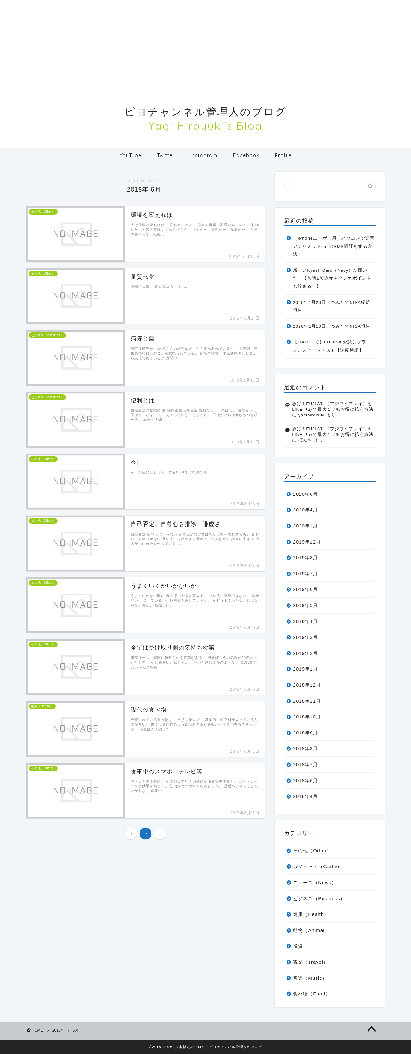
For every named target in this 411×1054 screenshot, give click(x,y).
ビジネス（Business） (319, 898)
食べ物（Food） (311, 993)
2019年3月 (305, 637)
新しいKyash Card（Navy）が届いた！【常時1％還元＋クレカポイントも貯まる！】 (332, 278)
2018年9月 (305, 732)
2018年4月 (305, 796)
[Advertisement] (206, 44)
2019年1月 (305, 669)
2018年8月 (305, 748)
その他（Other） (312, 850)
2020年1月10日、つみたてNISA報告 (331, 326)
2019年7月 (305, 573)
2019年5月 (305, 605)
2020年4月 (305, 509)
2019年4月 (305, 621)
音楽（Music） (310, 978)
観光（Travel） (310, 962)
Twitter (166, 155)
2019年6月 (305, 589)
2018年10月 (307, 716)
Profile (283, 155)
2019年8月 (305, 557)
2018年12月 (307, 685)
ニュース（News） (314, 882)
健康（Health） (311, 914)
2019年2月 (305, 653)
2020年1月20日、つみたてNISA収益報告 (331, 306)
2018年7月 (305, 764)
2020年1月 (305, 525)
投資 (298, 946)
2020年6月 (305, 494)
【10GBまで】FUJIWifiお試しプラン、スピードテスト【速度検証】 (329, 346)
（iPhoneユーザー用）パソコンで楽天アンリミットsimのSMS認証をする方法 (333, 246)
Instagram (204, 155)
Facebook (246, 155)
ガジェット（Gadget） (319, 866)
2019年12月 (307, 541)
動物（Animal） (311, 930)
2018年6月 (305, 780)
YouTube (130, 155)
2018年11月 (307, 701)
